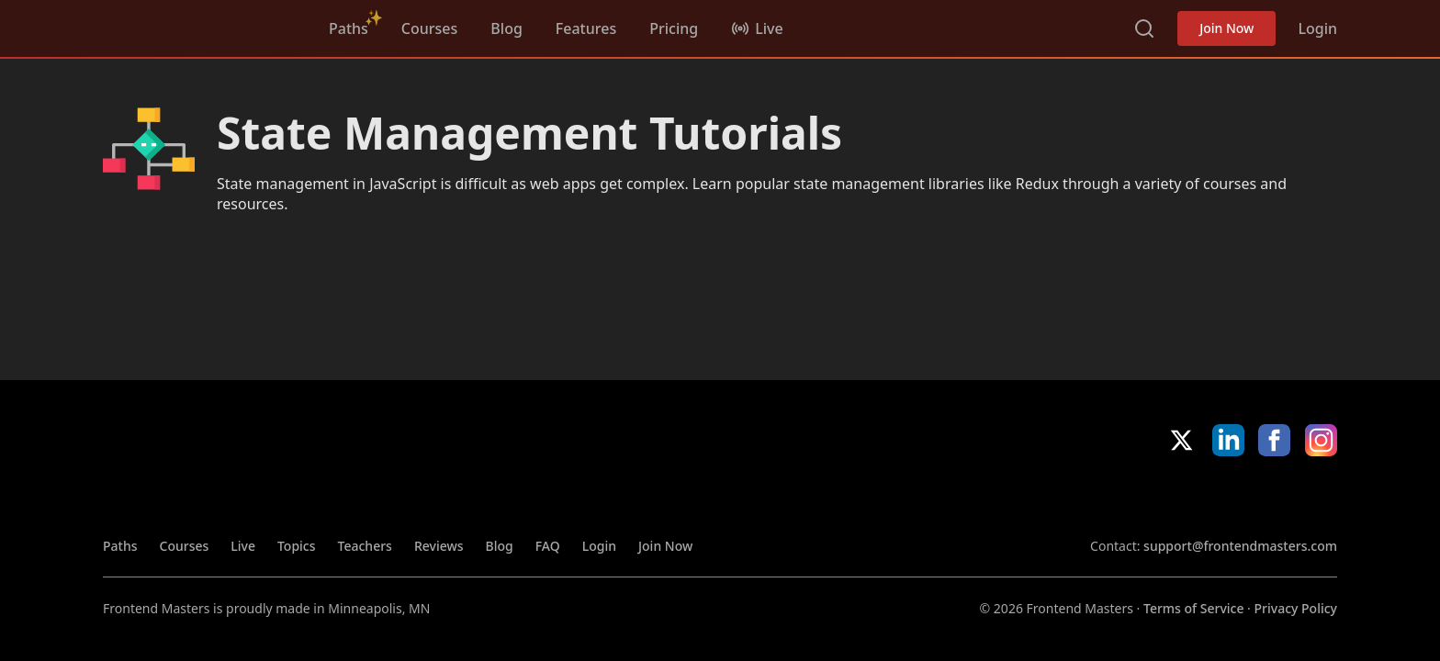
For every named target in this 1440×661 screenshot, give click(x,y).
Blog (506, 28)
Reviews (439, 546)
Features (586, 28)
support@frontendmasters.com (1240, 546)
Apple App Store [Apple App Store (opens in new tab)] (1143, 496)
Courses (429, 28)
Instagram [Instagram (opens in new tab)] (1321, 440)
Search (1144, 28)
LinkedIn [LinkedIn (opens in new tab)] (1228, 440)
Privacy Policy (1295, 608)
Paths (348, 28)
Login (1317, 28)
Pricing (673, 28)
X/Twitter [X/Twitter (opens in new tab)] (1181, 440)
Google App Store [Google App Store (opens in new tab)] (1275, 496)
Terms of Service (1193, 608)
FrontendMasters (199, 24)
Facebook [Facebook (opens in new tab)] (1274, 440)
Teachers (365, 546)
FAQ (547, 546)
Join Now (1226, 28)
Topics (296, 546)
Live (243, 546)
